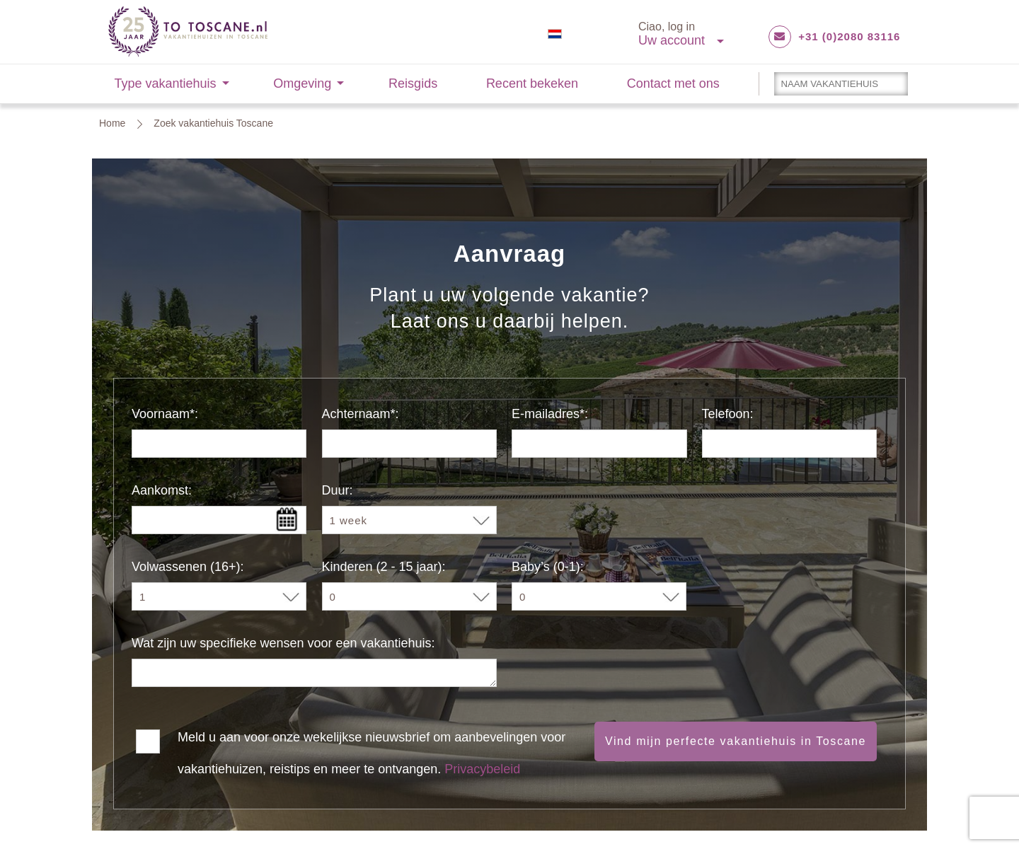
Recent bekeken (532, 83)
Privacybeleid (482, 769)
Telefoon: (728, 414)
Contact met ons (673, 83)
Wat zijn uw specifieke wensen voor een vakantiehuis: (283, 643)
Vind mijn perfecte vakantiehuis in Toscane (735, 741)
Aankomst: (162, 490)
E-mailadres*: (550, 414)
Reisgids (412, 83)
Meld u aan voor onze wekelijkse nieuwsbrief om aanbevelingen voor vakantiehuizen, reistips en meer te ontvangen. (371, 740)
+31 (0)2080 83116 (849, 36)
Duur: (337, 490)
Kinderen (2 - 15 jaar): (384, 567)
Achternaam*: (360, 414)
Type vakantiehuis (166, 83)
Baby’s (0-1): (548, 567)
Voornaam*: (165, 414)
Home (112, 123)
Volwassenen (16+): (188, 567)
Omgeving (302, 83)
